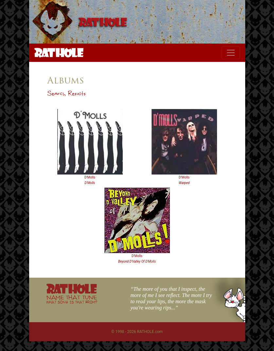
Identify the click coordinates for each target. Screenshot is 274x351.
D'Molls (89, 177)
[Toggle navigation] (231, 52)
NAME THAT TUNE (71, 299)
